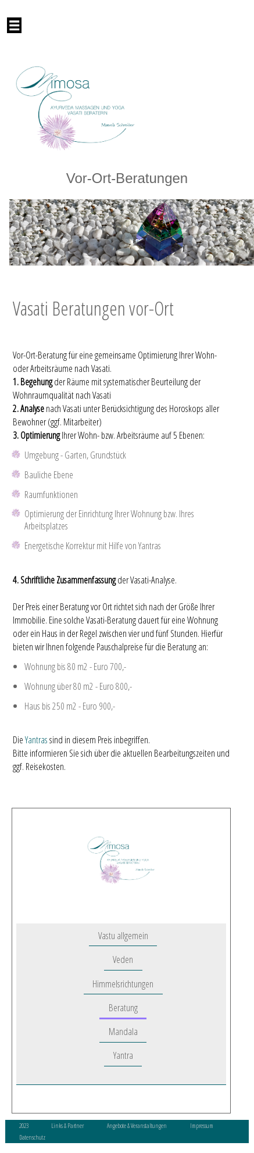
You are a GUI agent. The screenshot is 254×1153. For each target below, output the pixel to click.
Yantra (123, 1055)
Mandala (123, 1031)
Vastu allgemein (123, 935)
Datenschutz (32, 1137)
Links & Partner (67, 1125)
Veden (123, 959)
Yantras (36, 739)
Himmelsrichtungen (122, 983)
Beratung (123, 1007)
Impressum (201, 1125)
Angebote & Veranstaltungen (137, 1125)
